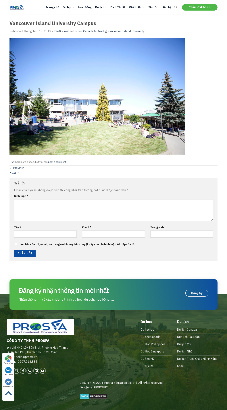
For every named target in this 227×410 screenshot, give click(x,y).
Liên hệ (166, 7)
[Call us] (29, 371)
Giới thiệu (137, 7)
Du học (69, 7)
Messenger (8, 383)
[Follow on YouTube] (43, 371)
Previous (16, 168)
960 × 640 (62, 31)
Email (86, 227)
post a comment (57, 161)
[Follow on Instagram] (16, 371)
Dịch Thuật (117, 7)
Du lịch (101, 7)
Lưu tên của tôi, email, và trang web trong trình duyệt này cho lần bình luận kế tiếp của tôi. (78, 244)
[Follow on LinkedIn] (36, 371)
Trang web (157, 227)
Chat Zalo (8, 371)
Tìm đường (8, 359)
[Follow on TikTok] (23, 371)
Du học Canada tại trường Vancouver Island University (109, 31)
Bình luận (21, 196)
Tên (17, 227)
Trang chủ (52, 7)
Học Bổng (84, 7)
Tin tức (153, 7)
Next (14, 172)
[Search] (175, 7)
